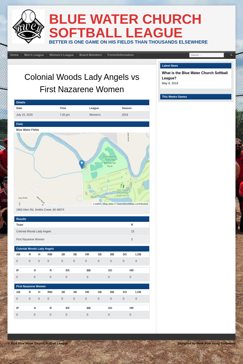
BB (112, 254)
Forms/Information (120, 55)
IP (17, 270)
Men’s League (34, 55)
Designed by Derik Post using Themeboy (206, 343)
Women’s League (62, 55)
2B (63, 254)
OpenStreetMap (125, 203)
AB (18, 254)
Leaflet (97, 203)
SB (100, 254)
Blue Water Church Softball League (125, 25)
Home (14, 55)
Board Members (90, 55)
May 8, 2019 (170, 83)
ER (68, 270)
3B (75, 254)
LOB (138, 254)
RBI (49, 254)
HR (87, 254)
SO (125, 254)
